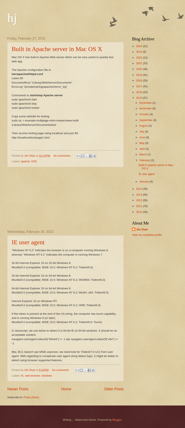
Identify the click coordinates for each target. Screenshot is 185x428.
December (145, 102)
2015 (139, 97)
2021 (139, 63)
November (145, 108)
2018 (139, 80)
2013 (139, 194)
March (143, 154)
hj (12, 18)
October (144, 114)
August (143, 125)
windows (47, 375)
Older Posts (114, 389)
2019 (139, 74)
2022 (139, 57)
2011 (139, 206)
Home (66, 389)
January (144, 181)
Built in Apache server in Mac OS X (57, 48)
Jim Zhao (142, 229)
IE (22, 375)
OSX (34, 161)
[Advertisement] (65, 198)
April (142, 148)
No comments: (62, 155)
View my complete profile (147, 234)
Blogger (117, 419)
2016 (139, 92)
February (145, 160)
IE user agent (28, 242)
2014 (139, 188)
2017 (139, 86)
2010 (139, 211)
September (146, 120)
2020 (139, 69)
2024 (139, 46)
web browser (32, 375)
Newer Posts (17, 389)
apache (25, 161)
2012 (139, 200)
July (142, 131)
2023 (139, 51)
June (142, 137)
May (142, 143)
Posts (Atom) (31, 397)
